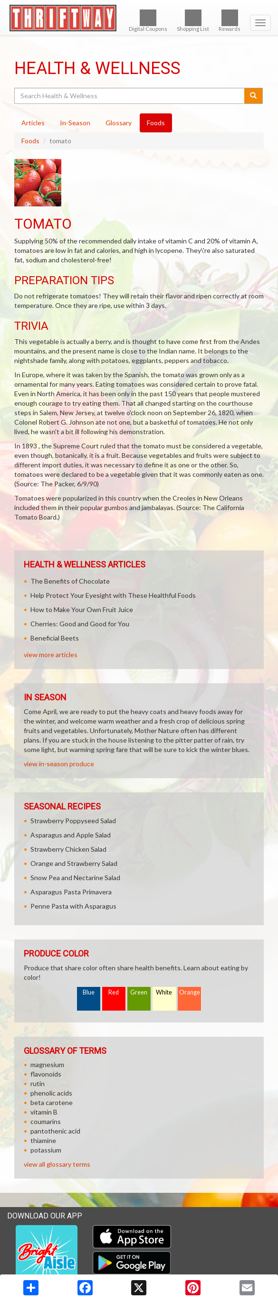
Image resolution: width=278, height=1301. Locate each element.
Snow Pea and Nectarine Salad (75, 878)
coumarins (45, 1121)
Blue (89, 992)
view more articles (50, 654)
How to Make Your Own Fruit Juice (81, 609)
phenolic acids (51, 1093)
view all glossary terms (57, 1164)
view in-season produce (59, 764)
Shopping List (193, 20)
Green (138, 992)
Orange (189, 992)
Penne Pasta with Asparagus (73, 906)
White (164, 992)
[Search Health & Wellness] (130, 96)
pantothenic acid (55, 1131)
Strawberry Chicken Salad (68, 849)
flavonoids (45, 1074)
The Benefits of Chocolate (70, 581)
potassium (45, 1150)
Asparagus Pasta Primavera (71, 892)
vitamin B (44, 1112)
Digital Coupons (148, 20)
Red (113, 992)
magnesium (47, 1064)
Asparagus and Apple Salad (70, 835)
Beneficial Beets (54, 638)
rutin (37, 1083)
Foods (30, 141)
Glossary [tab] (118, 123)
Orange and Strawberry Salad (73, 863)
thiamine (43, 1140)
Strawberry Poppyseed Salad (73, 821)
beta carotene (51, 1102)
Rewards (229, 20)
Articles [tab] (33, 123)
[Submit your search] (253, 96)
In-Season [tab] (75, 123)
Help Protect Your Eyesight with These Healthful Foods (113, 595)
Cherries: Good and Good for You (79, 624)
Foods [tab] (156, 123)
